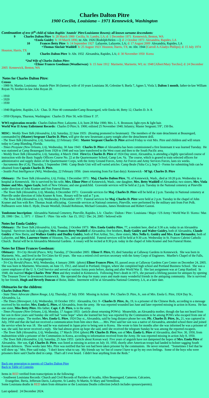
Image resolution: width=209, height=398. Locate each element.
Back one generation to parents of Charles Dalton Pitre (35, 363)
